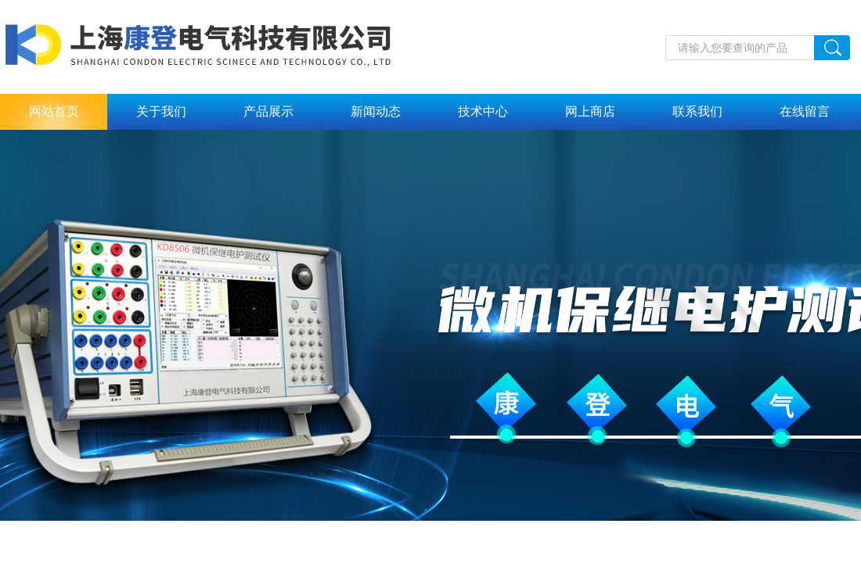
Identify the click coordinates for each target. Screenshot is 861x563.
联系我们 (697, 111)
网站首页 (54, 111)
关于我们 (161, 111)
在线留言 (805, 111)
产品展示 (268, 111)
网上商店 (590, 111)
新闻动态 (376, 111)
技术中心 (483, 111)
